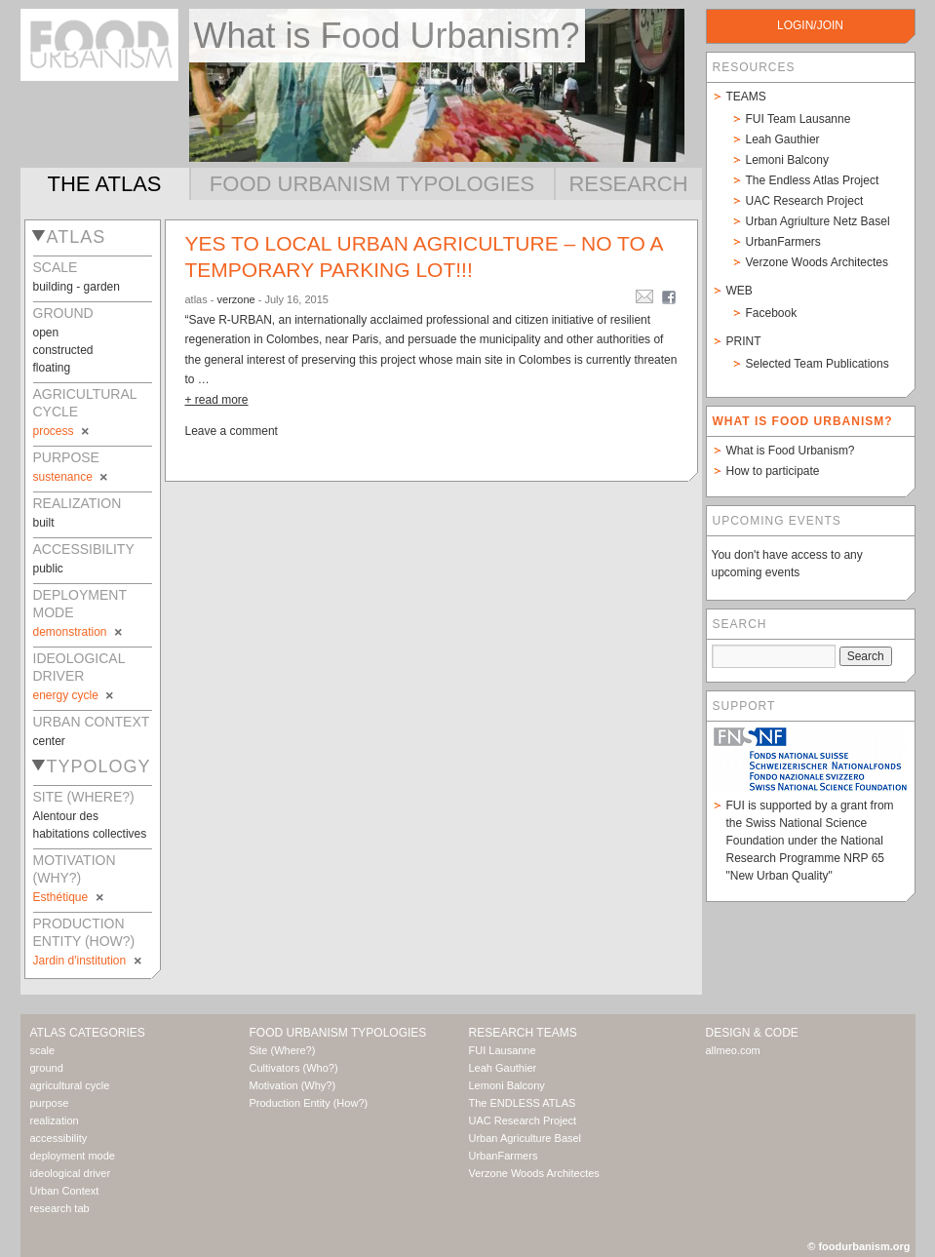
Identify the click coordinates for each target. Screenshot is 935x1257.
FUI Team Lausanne (798, 119)
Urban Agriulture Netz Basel (818, 221)
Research (627, 184)
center (49, 741)
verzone (236, 299)
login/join (810, 25)
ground (46, 1068)
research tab (60, 1208)
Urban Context (64, 1191)
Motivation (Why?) (293, 1085)
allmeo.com (733, 1050)
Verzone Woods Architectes (817, 262)
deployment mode (72, 1155)
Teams (746, 96)
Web (739, 290)
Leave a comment (231, 431)
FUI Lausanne (502, 1050)
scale (43, 1050)
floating (52, 367)
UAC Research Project (805, 201)
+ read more (217, 400)
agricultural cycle (70, 1085)
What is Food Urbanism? (790, 450)
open (46, 332)
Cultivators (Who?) (294, 1068)
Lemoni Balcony (787, 160)
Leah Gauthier (783, 139)
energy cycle (75, 695)
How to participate (773, 471)
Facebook (772, 313)
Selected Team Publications (817, 364)
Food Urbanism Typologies (372, 184)
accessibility (59, 1138)
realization (54, 1120)
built (44, 523)
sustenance (72, 477)
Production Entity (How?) (309, 1103)
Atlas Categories (87, 1033)
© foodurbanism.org (858, 1246)
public (48, 568)
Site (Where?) (283, 1050)
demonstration (79, 632)
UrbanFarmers (783, 242)
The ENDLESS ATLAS (522, 1103)
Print (743, 341)
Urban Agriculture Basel (525, 1138)
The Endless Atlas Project (812, 180)
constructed (63, 350)
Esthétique (69, 897)
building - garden (76, 287)
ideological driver (70, 1173)
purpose (49, 1103)
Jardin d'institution (88, 960)
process (62, 431)
